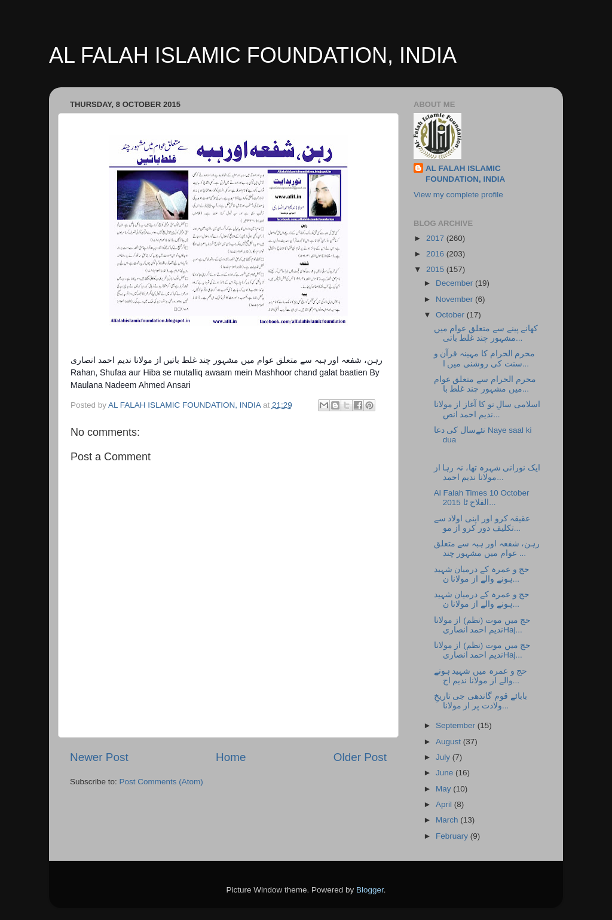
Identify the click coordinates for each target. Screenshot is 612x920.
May (444, 788)
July (444, 757)
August (449, 741)
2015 (436, 269)
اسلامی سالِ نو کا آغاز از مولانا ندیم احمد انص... (487, 409)
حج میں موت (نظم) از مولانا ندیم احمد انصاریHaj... (482, 625)
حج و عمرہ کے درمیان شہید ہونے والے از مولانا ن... (482, 574)
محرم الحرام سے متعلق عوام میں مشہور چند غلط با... (485, 384)
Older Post (360, 757)
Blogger (370, 889)
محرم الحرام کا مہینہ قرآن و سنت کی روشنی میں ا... (485, 358)
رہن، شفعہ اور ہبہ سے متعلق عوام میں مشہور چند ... (487, 548)
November (455, 299)
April (445, 804)
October (451, 314)
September (457, 725)
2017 (436, 238)
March (448, 819)
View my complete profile (458, 194)
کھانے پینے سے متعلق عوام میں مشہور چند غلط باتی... (486, 333)
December (455, 283)
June (445, 772)
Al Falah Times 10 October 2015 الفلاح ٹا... (482, 497)
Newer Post (99, 757)
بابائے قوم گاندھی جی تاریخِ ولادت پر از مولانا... (480, 701)
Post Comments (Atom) (161, 781)
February (453, 836)
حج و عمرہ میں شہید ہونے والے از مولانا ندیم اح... (481, 676)
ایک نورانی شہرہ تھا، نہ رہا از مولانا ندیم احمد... (487, 472)
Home (231, 757)
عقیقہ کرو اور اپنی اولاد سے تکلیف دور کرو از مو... (482, 523)
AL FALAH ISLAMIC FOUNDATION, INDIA (253, 55)
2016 (436, 253)
